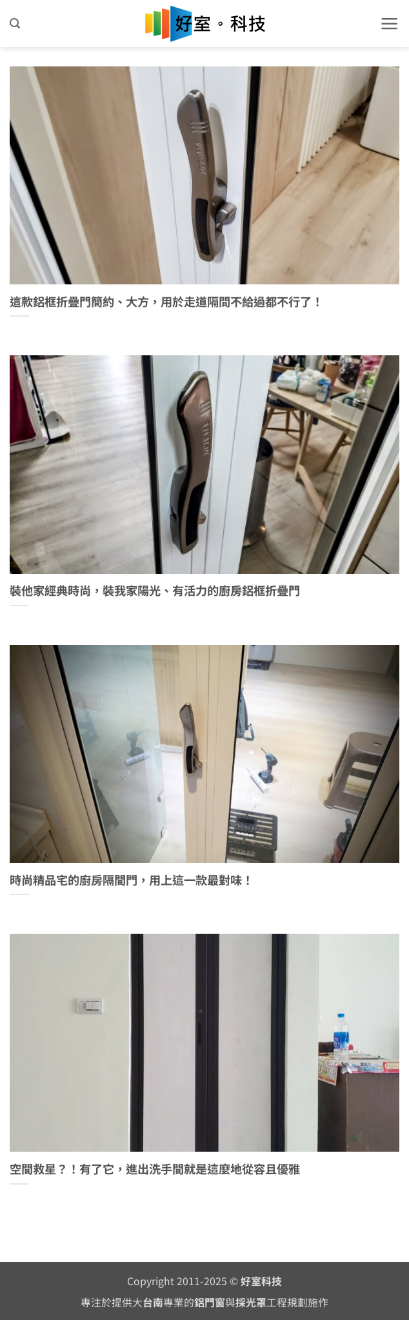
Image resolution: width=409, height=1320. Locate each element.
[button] (15, 23)
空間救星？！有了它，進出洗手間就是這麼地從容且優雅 (155, 1169)
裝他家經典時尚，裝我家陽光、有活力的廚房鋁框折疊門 (155, 590)
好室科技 (261, 1281)
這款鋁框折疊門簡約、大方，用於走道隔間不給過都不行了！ (166, 302)
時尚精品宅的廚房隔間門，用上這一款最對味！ (132, 880)
